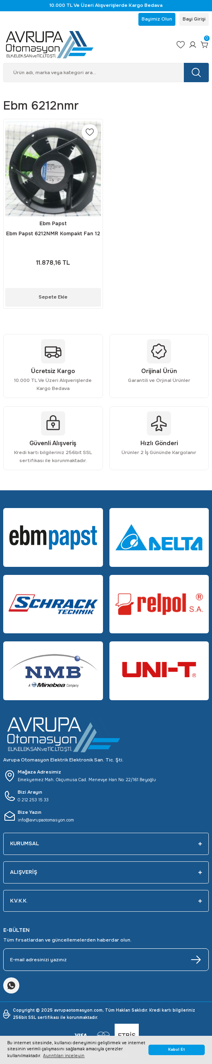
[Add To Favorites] (90, 132)
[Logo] (86, 45)
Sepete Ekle (53, 297)
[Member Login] (193, 44)
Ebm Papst (53, 223)
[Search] (106, 72)
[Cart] (205, 44)
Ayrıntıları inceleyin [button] (63, 1055)
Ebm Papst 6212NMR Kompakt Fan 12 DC (53, 234)
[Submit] (195, 959)
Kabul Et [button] (176, 1049)
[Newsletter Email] (106, 959)
